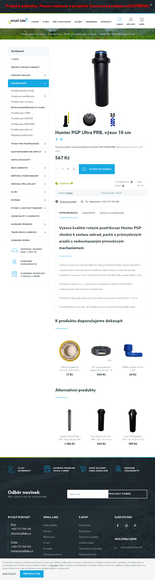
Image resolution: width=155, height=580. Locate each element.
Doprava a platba (89, 537)
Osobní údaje (86, 543)
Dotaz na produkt (68, 201)
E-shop (41, 33)
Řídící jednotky (19, 168)
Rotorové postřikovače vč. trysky (80, 33)
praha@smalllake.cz (22, 551)
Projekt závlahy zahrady (25, 67)
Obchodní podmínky (90, 549)
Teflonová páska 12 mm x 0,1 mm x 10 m (69, 369)
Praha (14, 542)
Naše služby (50, 525)
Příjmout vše (31, 573)
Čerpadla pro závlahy (23, 184)
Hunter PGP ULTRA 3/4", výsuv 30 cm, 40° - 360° (70, 439)
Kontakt (47, 549)
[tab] (68, 214)
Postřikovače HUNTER (22, 118)
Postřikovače (54, 33)
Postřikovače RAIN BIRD (23, 124)
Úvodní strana (27, 33)
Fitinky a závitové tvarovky (26, 208)
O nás (46, 543)
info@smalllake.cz (21, 533)
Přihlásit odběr (130, 494)
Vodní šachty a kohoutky (25, 216)
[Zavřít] (150, 6)
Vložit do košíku (101, 169)
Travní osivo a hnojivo (23, 232)
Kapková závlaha (20, 75)
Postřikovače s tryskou (22, 101)
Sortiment (17, 51)
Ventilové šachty (20, 160)
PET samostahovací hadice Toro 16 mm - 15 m (101, 370)
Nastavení (9, 573)
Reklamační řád (87, 554)
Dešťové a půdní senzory (25, 176)
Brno (13, 524)
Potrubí (15, 200)
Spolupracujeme (52, 554)
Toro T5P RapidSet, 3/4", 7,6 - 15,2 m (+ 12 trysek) (132, 439)
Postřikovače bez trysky (22, 90)
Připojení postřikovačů (22, 135)
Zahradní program (21, 224)
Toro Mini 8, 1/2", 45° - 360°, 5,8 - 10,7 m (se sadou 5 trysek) (101, 439)
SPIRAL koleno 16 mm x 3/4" (133, 369)
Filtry (14, 192)
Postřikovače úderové (21, 129)
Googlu (53, 565)
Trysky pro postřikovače (22, 96)
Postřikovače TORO (20, 112)
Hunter (69, 192)
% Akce (14, 59)
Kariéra (47, 531)
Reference (49, 537)
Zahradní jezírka (20, 240)
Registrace (85, 531)
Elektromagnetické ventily (26, 151)
